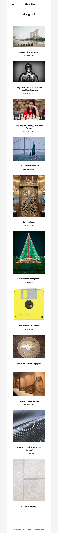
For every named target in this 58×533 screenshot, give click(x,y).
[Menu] (13, 4)
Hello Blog (30, 3)
